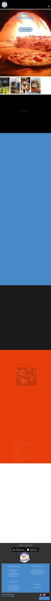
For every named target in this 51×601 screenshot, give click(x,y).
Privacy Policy (37, 584)
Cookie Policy (37, 587)
